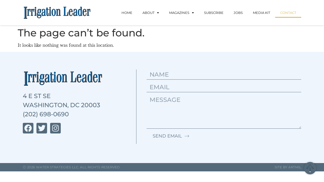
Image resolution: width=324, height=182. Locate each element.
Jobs (238, 13)
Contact (288, 13)
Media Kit (261, 13)
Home (127, 13)
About (151, 13)
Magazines (181, 13)
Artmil (294, 167)
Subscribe (214, 13)
